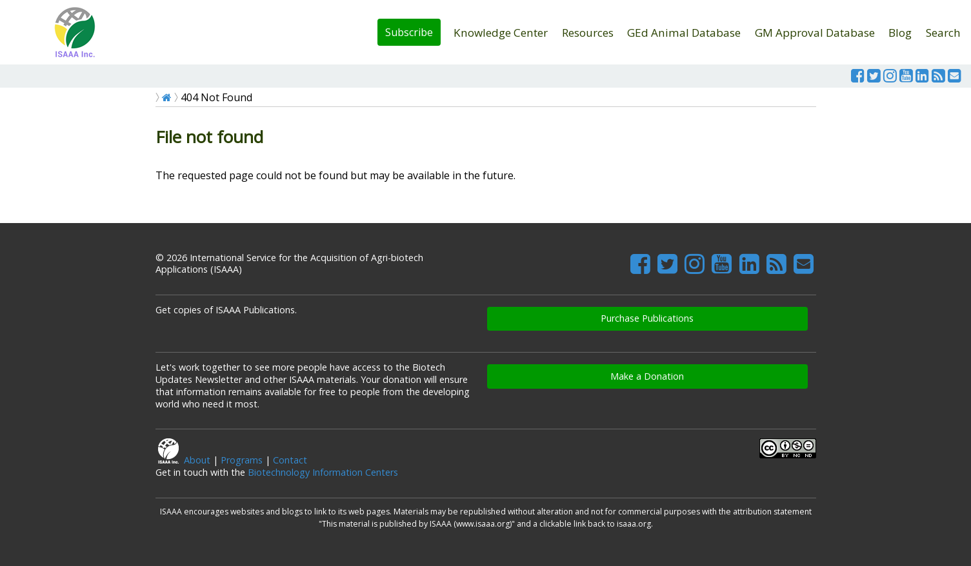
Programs (242, 460)
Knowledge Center (501, 32)
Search (943, 32)
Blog (900, 32)
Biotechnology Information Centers (323, 472)
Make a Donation (647, 376)
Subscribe (409, 32)
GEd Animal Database (684, 32)
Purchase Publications (647, 318)
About (197, 460)
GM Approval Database (815, 32)
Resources (588, 32)
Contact (290, 460)
